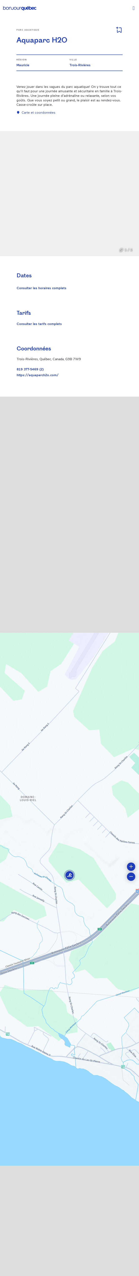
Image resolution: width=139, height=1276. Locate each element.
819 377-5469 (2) (30, 369)
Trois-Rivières (80, 65)
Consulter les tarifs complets (39, 324)
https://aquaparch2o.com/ (37, 375)
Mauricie (22, 65)
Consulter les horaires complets (41, 288)
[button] (69, 875)
